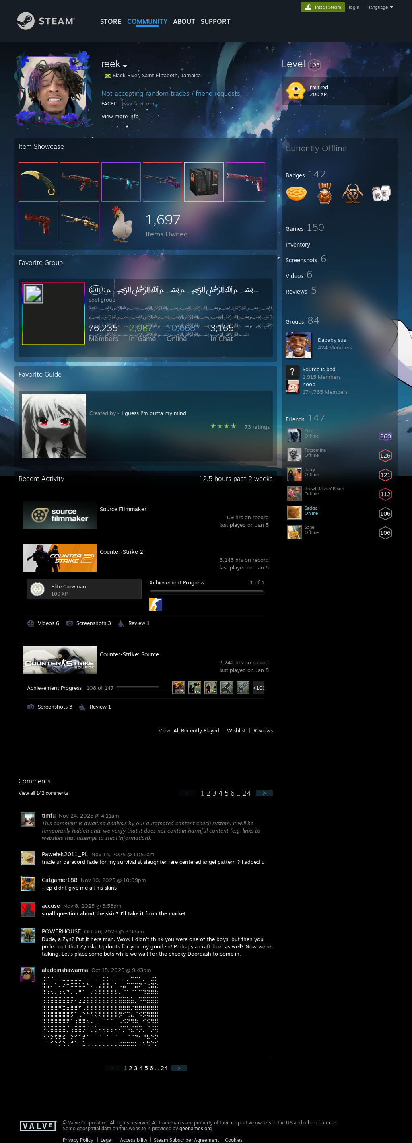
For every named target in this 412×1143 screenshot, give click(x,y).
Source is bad (319, 369)
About (184, 21)
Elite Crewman (68, 586)
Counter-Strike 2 (121, 551)
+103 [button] (259, 688)
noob (309, 384)
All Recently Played (196, 730)
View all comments (43, 793)
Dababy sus (332, 340)
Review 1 (139, 623)
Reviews (263, 730)
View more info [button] (120, 116)
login (354, 7)
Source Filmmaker (123, 509)
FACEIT (110, 103)
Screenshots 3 (93, 623)
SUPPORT (216, 21)
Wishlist (236, 730)
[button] (340, 64)
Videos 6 (48, 623)
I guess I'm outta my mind (154, 413)
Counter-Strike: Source (129, 654)
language (378, 7)
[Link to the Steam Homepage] (52, 27)
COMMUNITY (147, 21)
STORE (111, 21)
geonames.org (195, 1128)
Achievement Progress (176, 582)
